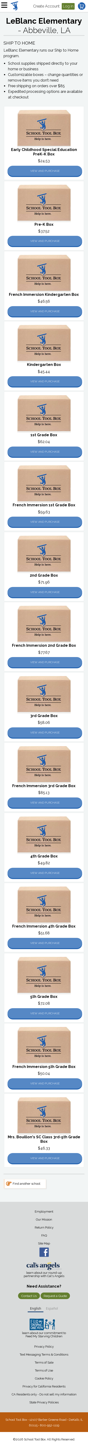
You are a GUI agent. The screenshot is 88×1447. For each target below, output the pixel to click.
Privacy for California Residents (44, 1386)
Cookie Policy (44, 1378)
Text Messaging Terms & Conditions (44, 1354)
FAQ (44, 1235)
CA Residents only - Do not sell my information (44, 1394)
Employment (44, 1211)
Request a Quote (55, 1296)
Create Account (46, 6)
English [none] (35, 1308)
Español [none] (52, 1308)
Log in (68, 6)
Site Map (44, 1243)
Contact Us (29, 1296)
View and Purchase (45, 171)
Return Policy (44, 1227)
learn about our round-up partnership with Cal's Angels (44, 1274)
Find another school (26, 1183)
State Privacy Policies (44, 1402)
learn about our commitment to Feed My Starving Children (44, 1334)
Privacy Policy (44, 1346)
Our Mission (44, 1219)
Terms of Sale (44, 1362)
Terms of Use (44, 1370)
